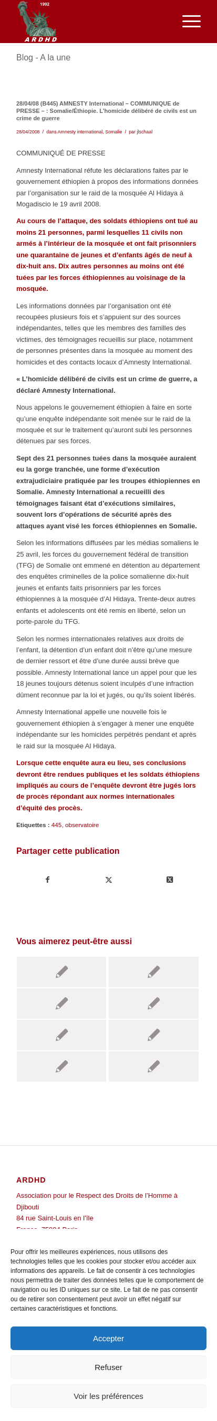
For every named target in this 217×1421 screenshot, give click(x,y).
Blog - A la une (43, 57)
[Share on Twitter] (170, 879)
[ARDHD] (90, 22)
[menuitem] (186, 22)
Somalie (113, 131)
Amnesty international (80, 131)
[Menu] (186, 22)
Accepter (108, 1338)
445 (56, 824)
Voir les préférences (108, 1396)
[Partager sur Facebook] (47, 879)
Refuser (108, 1367)
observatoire (82, 824)
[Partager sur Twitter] (108, 879)
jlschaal (145, 131)
